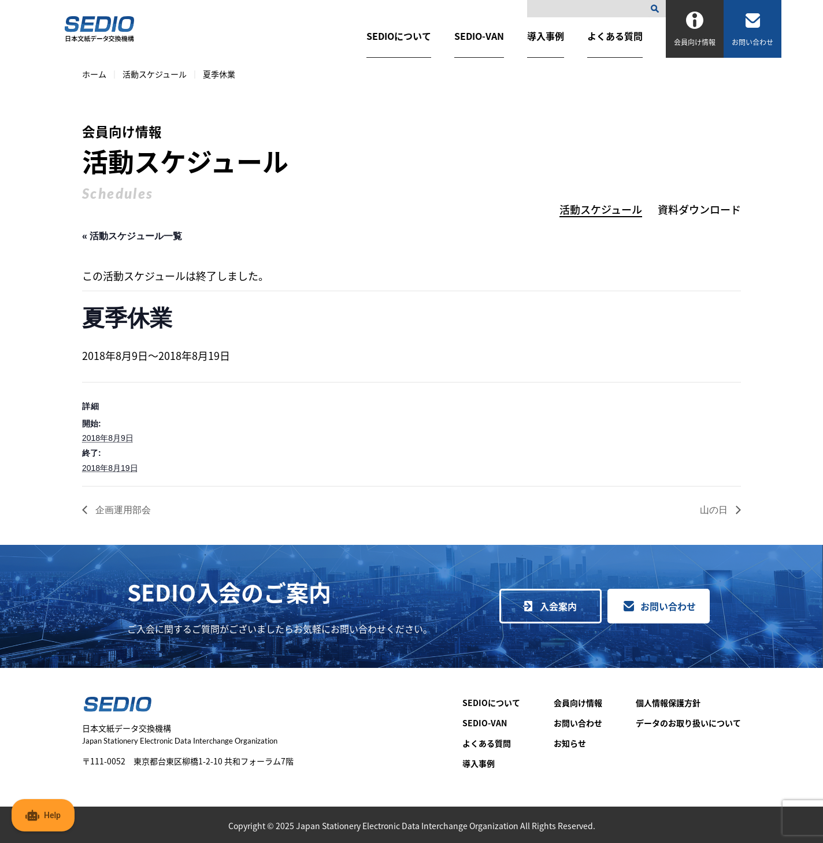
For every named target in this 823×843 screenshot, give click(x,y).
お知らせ (570, 743)
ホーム (94, 74)
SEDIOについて (398, 36)
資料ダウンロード (699, 209)
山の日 (715, 510)
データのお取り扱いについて (688, 723)
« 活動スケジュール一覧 (132, 236)
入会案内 (558, 606)
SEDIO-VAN (479, 36)
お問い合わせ (668, 606)
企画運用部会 (122, 510)
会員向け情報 (578, 702)
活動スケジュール (155, 74)
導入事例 (545, 36)
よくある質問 (615, 36)
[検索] (657, 8)
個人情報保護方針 (668, 702)
